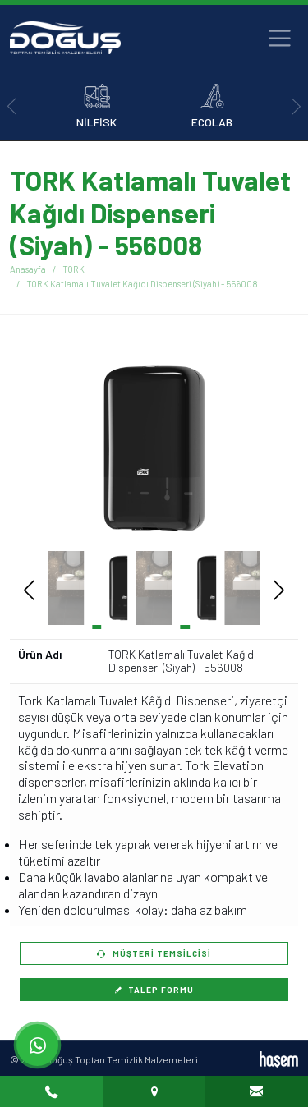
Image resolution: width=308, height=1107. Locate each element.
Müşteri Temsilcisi (154, 953)
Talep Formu (154, 989)
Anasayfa (28, 269)
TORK (73, 269)
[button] (254, 448)
